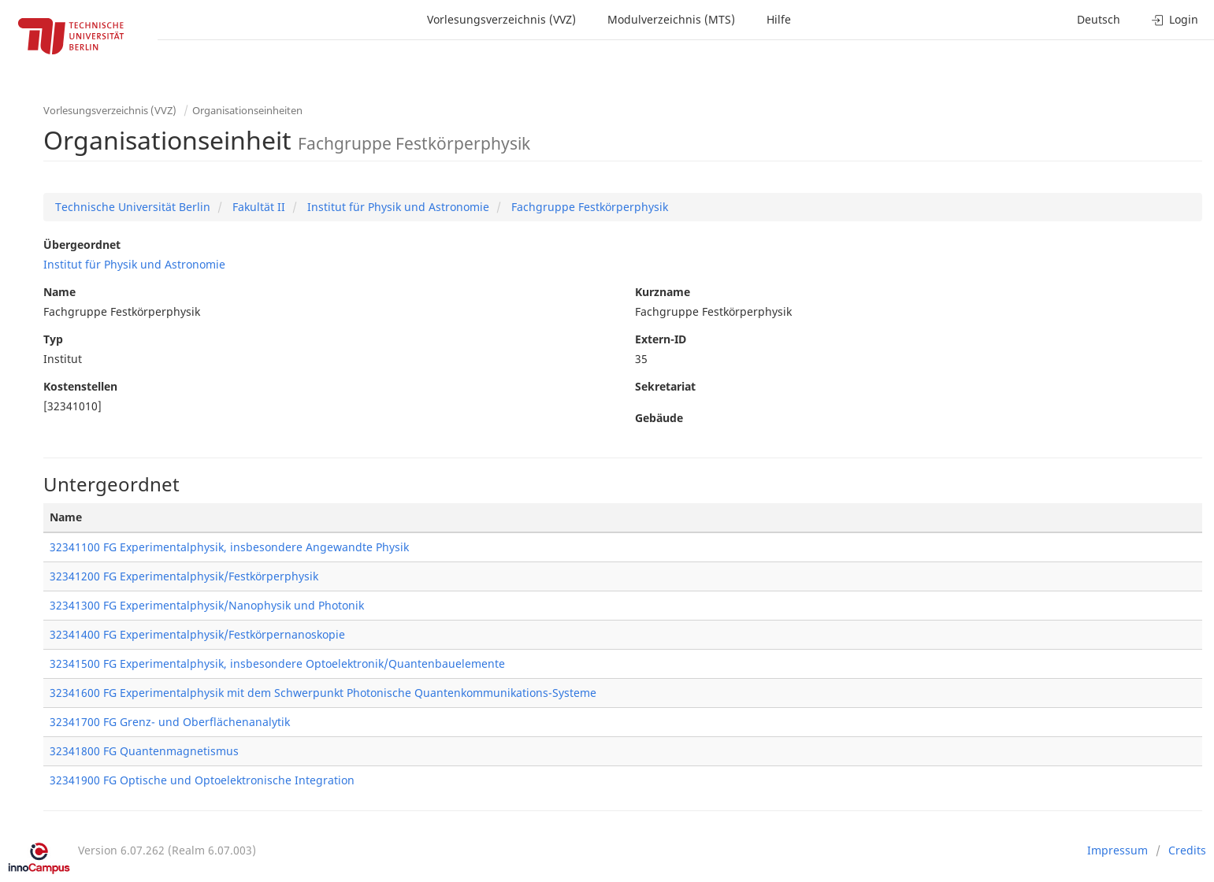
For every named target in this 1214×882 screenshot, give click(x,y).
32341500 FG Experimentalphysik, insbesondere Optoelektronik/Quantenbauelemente (277, 663)
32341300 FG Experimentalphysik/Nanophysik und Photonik (207, 605)
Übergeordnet (82, 244)
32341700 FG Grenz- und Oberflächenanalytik (170, 721)
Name (59, 291)
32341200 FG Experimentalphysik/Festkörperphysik (184, 576)
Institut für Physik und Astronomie (396, 206)
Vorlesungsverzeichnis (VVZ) (501, 19)
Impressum (1117, 850)
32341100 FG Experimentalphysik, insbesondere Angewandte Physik (229, 546)
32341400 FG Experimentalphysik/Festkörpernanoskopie (197, 634)
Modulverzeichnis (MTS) (671, 19)
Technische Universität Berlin (132, 206)
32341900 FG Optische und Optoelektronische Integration (202, 780)
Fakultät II (257, 206)
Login (1175, 19)
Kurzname (662, 291)
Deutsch (1098, 19)
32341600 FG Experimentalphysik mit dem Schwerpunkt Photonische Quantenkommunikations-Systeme (323, 692)
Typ (53, 339)
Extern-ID (660, 339)
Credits (1187, 850)
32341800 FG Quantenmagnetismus (144, 750)
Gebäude (659, 417)
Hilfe (779, 19)
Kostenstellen (80, 386)
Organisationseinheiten (247, 110)
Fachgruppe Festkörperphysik (588, 206)
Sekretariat (665, 386)
